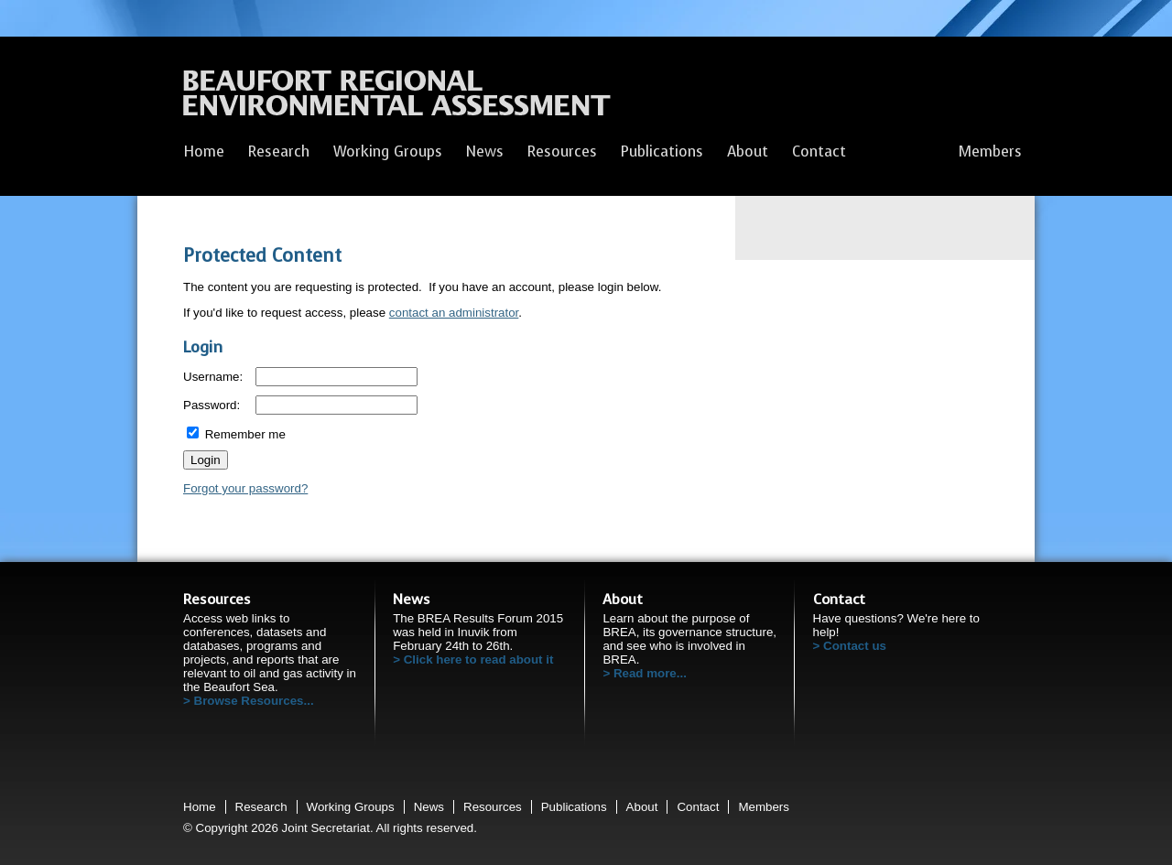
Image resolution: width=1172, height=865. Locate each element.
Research (278, 151)
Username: (213, 377)
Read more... (650, 673)
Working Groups (387, 151)
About (747, 151)
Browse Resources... (254, 701)
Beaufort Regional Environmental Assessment (397, 97)
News (485, 151)
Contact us (854, 646)
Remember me (236, 434)
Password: (211, 405)
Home (203, 151)
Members (990, 151)
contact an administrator (454, 312)
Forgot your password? (245, 488)
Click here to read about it (479, 659)
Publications (662, 151)
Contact (819, 151)
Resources (562, 151)
